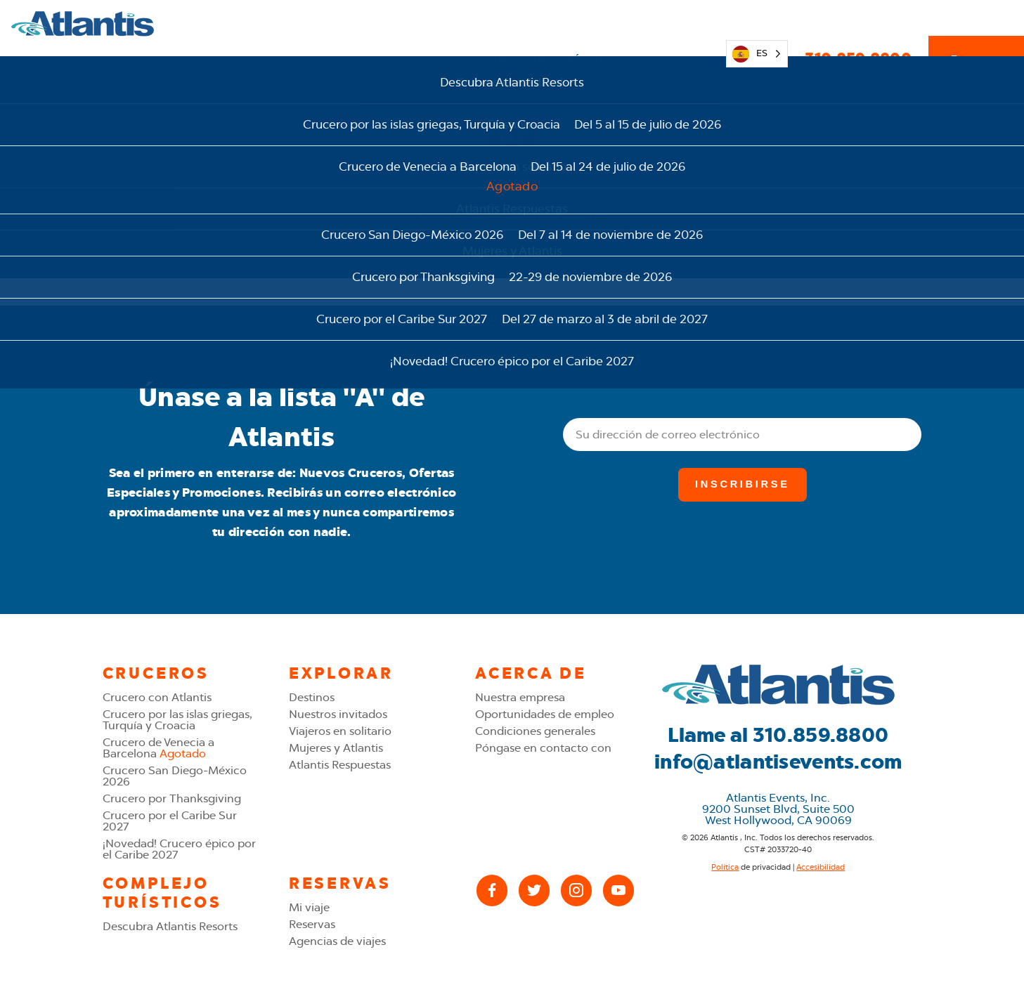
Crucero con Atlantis (157, 697)
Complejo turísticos (553, 23)
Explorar (326, 23)
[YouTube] (618, 890)
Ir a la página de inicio (512, 215)
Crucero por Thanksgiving (172, 798)
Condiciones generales (535, 731)
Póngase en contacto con (543, 748)
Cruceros (420, 23)
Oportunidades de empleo (544, 714)
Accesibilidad (820, 867)
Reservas (976, 23)
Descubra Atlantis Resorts (170, 926)
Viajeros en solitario (340, 731)
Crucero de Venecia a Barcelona (158, 748)
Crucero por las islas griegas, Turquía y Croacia (177, 719)
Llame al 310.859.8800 (778, 735)
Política (725, 867)
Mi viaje (681, 23)
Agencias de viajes (337, 941)
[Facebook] (492, 890)
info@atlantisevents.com (778, 761)
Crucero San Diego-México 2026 (175, 776)
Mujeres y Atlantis (336, 748)
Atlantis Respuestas (340, 764)
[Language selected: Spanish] (757, 23)
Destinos (312, 697)
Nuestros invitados (338, 714)
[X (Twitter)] (534, 890)
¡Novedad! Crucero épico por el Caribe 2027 (179, 849)
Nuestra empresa (520, 697)
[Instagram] (576, 890)
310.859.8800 (858, 23)
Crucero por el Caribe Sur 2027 (170, 821)
